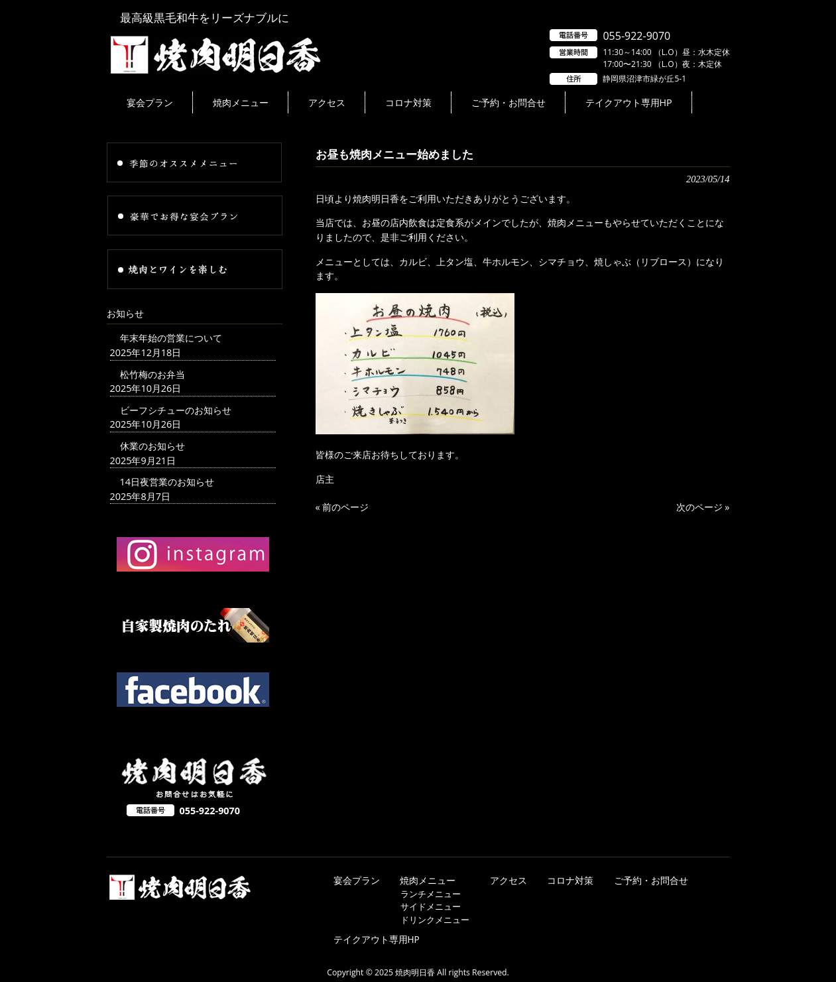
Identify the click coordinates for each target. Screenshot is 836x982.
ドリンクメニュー (434, 920)
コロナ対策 (570, 880)
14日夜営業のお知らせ (167, 481)
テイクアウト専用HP (376, 939)
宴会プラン (356, 880)
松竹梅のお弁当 (152, 374)
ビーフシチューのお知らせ (175, 410)
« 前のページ (342, 507)
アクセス (508, 880)
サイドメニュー (430, 906)
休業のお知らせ (152, 446)
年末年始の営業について (171, 338)
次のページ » (703, 507)
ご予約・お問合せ (651, 880)
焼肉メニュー (427, 880)
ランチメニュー (430, 894)
